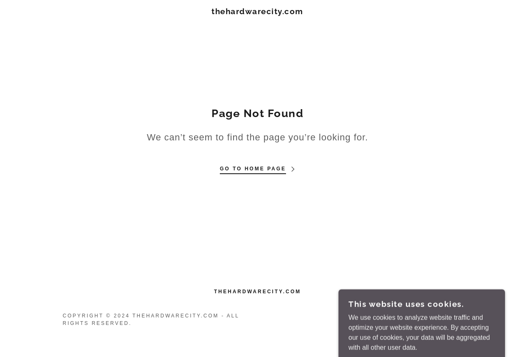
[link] (257, 11)
